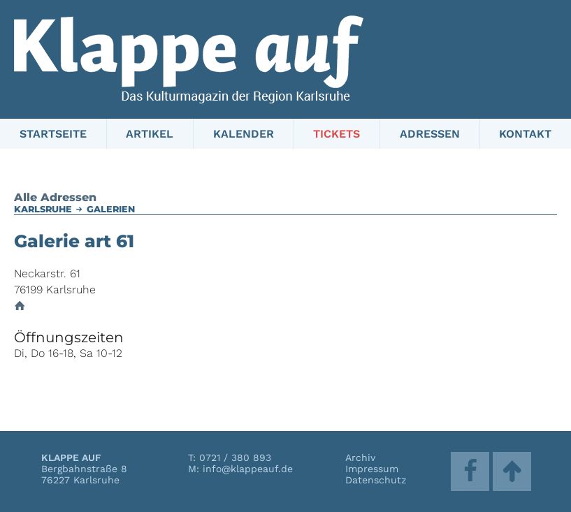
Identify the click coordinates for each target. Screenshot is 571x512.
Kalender (243, 133)
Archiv (360, 457)
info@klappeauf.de (248, 468)
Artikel (149, 133)
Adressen (430, 133)
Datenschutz (375, 479)
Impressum (371, 468)
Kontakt (525, 133)
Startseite (53, 133)
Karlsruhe (43, 209)
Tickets (336, 133)
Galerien (111, 209)
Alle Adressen (55, 197)
